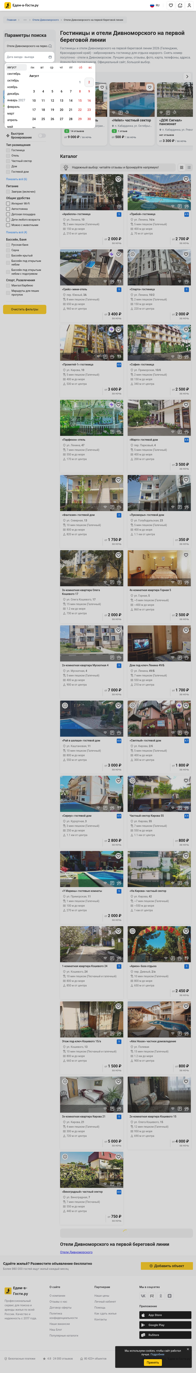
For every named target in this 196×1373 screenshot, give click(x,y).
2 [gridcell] (89, 82)
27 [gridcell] (61, 119)
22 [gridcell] (80, 110)
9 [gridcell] (89, 91)
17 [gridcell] (34, 110)
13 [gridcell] (61, 100)
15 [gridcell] (80, 100)
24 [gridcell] (34, 119)
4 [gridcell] (43, 91)
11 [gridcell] (43, 100)
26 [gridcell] (52, 119)
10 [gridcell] (34, 100)
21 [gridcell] (70, 110)
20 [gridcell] (61, 110)
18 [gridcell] (43, 110)
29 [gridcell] (80, 119)
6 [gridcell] (61, 91)
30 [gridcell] (89, 119)
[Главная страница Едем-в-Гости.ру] (21, 5)
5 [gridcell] (52, 91)
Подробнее (157, 1354)
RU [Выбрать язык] (154, 5)
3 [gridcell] (34, 91)
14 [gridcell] (70, 100)
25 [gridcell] (43, 119)
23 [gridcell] (89, 110)
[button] (171, 5)
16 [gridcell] (89, 100)
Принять (153, 1362)
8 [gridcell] (80, 91)
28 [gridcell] (70, 119)
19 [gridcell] (52, 110)
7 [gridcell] (71, 91)
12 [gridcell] (52, 100)
